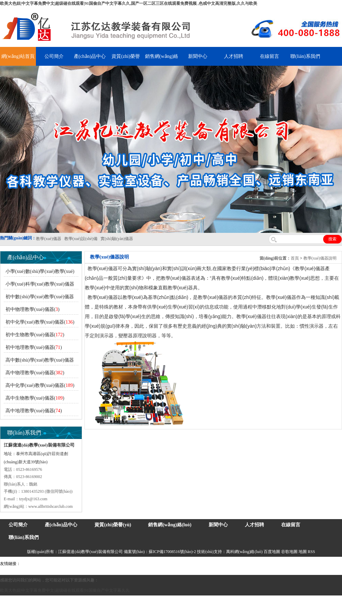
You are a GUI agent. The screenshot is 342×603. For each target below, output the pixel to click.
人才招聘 (233, 56)
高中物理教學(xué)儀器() (34, 372)
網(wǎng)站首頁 (18, 56)
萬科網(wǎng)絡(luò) (245, 551)
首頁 (295, 258)
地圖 (303, 551)
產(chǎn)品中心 (90, 56)
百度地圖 (272, 551)
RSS (311, 551)
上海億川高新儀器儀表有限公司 (77, 563)
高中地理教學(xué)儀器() (33, 410)
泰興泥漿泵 (159, 563)
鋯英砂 (142, 563)
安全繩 (186, 563)
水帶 (175, 563)
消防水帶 (211, 563)
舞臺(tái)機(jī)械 (121, 563)
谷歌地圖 (289, 551)
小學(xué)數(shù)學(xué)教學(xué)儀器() (39, 273)
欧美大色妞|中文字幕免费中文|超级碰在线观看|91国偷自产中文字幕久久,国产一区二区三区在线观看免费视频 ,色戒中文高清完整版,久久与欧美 (128, 3)
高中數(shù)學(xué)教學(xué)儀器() (39, 361)
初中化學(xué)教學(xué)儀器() (39, 322)
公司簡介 (54, 56)
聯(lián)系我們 (305, 56)
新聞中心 (197, 56)
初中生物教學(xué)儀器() (34, 334)
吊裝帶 (28, 563)
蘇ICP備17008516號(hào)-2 (172, 551)
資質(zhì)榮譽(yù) (112, 524)
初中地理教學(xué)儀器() (33, 347)
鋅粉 (198, 563)
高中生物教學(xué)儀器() (34, 398)
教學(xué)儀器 (291, 563)
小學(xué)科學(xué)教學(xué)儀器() (39, 285)
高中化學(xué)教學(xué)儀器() (39, 385)
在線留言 (269, 56)
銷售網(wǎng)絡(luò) (169, 524)
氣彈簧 (41, 563)
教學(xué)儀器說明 (320, 258)
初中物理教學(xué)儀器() (32, 309)
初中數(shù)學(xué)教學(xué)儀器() (39, 298)
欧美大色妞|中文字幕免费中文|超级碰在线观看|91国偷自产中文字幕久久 (65, 590)
